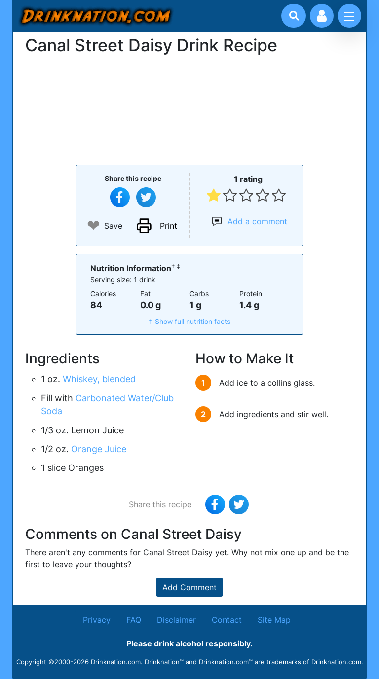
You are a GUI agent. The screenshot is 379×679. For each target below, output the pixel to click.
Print (168, 226)
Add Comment (189, 587)
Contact (227, 620)
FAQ (133, 620)
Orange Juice (98, 449)
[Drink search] (294, 16)
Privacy (97, 620)
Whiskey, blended (99, 379)
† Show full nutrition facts (189, 321)
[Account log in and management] (322, 16)
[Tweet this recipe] (146, 197)
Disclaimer (176, 620)
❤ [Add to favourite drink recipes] (93, 225)
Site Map (274, 620)
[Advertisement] (189, 108)
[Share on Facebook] (120, 197)
